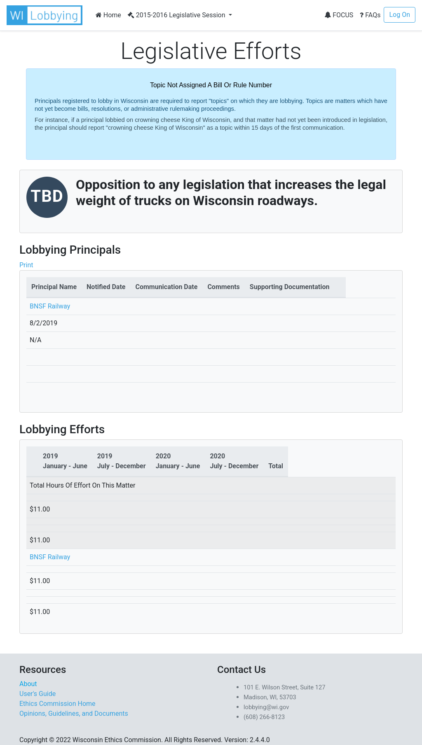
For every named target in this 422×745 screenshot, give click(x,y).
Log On (399, 15)
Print (26, 265)
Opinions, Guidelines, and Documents (73, 713)
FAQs (370, 15)
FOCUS (338, 15)
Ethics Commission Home (57, 704)
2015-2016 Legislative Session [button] (177, 15)
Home (108, 15)
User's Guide (37, 694)
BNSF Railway (50, 306)
